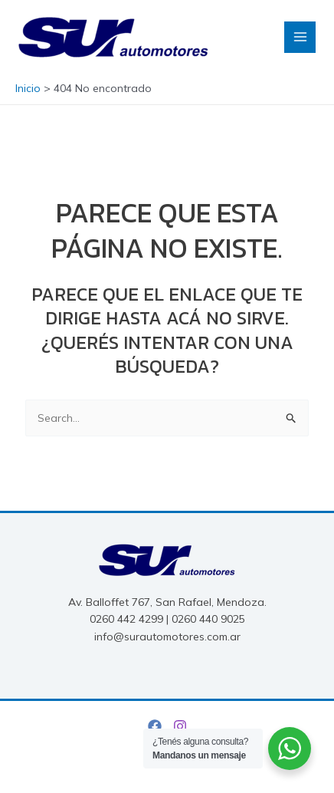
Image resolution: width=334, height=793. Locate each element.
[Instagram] (180, 726)
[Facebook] (155, 726)
